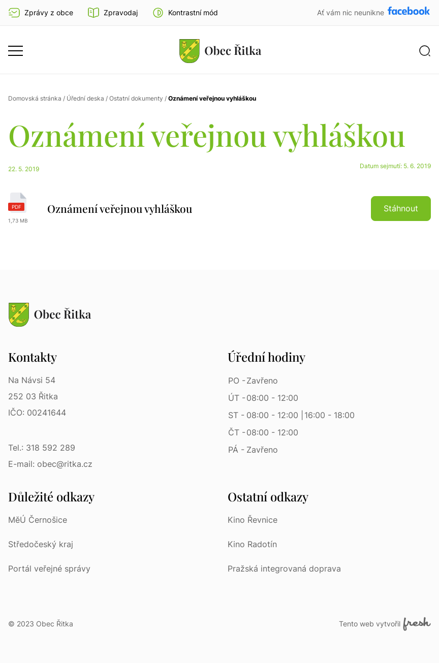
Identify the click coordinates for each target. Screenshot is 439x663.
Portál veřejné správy (49, 568)
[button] (185, 13)
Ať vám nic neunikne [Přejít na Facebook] (351, 12)
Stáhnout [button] (401, 208)
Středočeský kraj (40, 544)
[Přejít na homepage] (220, 51)
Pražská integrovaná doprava (284, 568)
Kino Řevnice (252, 520)
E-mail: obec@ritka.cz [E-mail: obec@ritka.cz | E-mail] (50, 464)
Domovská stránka (34, 98)
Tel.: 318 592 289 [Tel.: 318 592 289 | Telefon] (41, 448)
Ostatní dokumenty (136, 98)
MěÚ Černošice (37, 520)
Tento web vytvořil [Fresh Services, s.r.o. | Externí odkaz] (385, 624)
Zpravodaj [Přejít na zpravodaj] (112, 13)
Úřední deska (85, 98)
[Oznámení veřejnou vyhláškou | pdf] (219, 208)
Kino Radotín (252, 544)
